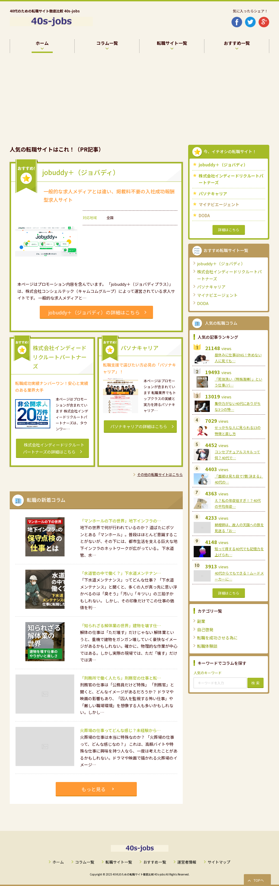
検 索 (255, 683)
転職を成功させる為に (217, 637)
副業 (201, 621)
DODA (204, 215)
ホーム (58, 862)
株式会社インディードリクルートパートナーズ (231, 179)
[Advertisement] (139, 93)
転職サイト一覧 (118, 862)
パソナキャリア (213, 193)
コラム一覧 (84, 862)
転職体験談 (207, 646)
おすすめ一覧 (154, 862)
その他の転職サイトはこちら (160, 474)
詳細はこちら (228, 229)
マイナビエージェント (219, 204)
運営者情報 (186, 862)
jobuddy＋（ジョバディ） (223, 164)
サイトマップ (219, 862)
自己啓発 (205, 629)
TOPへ (259, 880)
